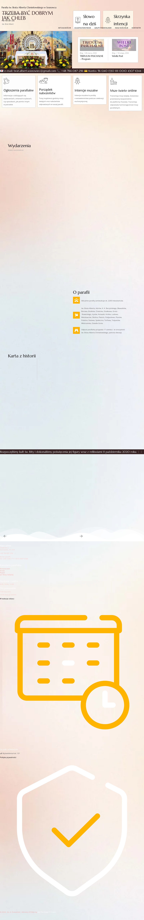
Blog (81, 53)
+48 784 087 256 (6, 553)
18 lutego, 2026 (123, 53)
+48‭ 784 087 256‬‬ (8, 20)
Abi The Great (43, 912)
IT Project (52, 912)
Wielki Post (117, 56)
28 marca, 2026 (91, 53)
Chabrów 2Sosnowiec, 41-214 (7, 549)
